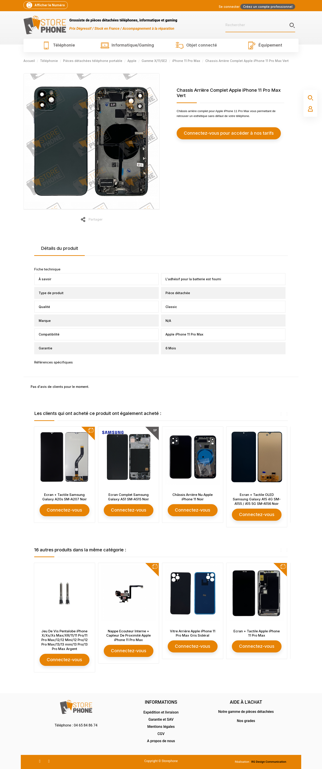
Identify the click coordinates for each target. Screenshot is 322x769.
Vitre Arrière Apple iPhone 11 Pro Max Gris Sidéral (193, 633)
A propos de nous (161, 740)
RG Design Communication (268, 761)
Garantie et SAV (161, 718)
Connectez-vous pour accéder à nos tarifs (217, 133)
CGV (161, 733)
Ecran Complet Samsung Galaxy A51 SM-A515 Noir (128, 497)
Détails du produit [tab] (59, 248)
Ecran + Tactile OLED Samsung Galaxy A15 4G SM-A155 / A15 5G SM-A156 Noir (257, 499)
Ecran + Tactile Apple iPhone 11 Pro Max (257, 633)
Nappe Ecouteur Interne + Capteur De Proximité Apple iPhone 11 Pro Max (129, 635)
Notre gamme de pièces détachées (246, 711)
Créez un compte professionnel (267, 6)
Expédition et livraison (160, 711)
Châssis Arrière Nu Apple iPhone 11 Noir (193, 497)
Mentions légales (161, 726)
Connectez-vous (65, 510)
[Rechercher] (260, 25)
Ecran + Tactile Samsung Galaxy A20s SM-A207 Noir (65, 497)
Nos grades (246, 720)
